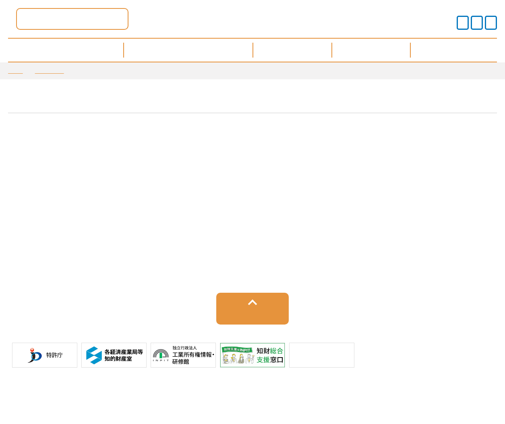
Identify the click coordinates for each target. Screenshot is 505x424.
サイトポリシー (126, 395)
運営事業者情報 (268, 395)
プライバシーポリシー (197, 395)
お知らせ (49, 70)
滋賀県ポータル (153, 19)
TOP (15, 70)
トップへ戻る (252, 319)
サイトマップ (327, 395)
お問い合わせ (382, 395)
